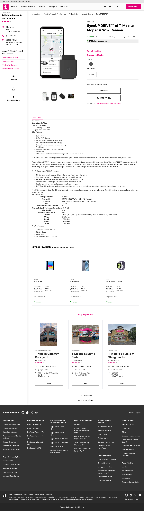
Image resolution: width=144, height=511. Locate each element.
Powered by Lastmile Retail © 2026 (72, 507)
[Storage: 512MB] (92, 74)
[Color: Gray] (91, 64)
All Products (73, 14)
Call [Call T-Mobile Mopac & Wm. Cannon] (13, 88)
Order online (103, 91)
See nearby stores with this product (109, 103)
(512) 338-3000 (43, 370)
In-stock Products (13, 98)
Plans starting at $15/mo (10, 69)
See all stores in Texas (85, 400)
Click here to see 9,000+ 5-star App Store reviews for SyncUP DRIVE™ (56, 158)
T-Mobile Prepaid (8, 61)
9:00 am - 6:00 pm (83, 366)
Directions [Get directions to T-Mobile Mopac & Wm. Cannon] (13, 77)
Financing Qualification (95, 55)
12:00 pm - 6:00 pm (13, 29)
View (49, 384)
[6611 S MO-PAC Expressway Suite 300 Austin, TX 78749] (13, 42)
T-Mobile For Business (9, 65)
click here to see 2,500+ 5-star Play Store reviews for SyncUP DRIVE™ (107, 158)
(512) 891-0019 (9, 36)
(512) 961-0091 (80, 370)
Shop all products (85, 314)
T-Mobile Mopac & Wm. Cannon (55, 14)
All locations (36, 14)
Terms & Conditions (94, 51)
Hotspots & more (87, 14)
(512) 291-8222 (116, 370)
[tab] (37, 117)
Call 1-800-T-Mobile (104, 98)
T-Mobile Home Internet (10, 57)
